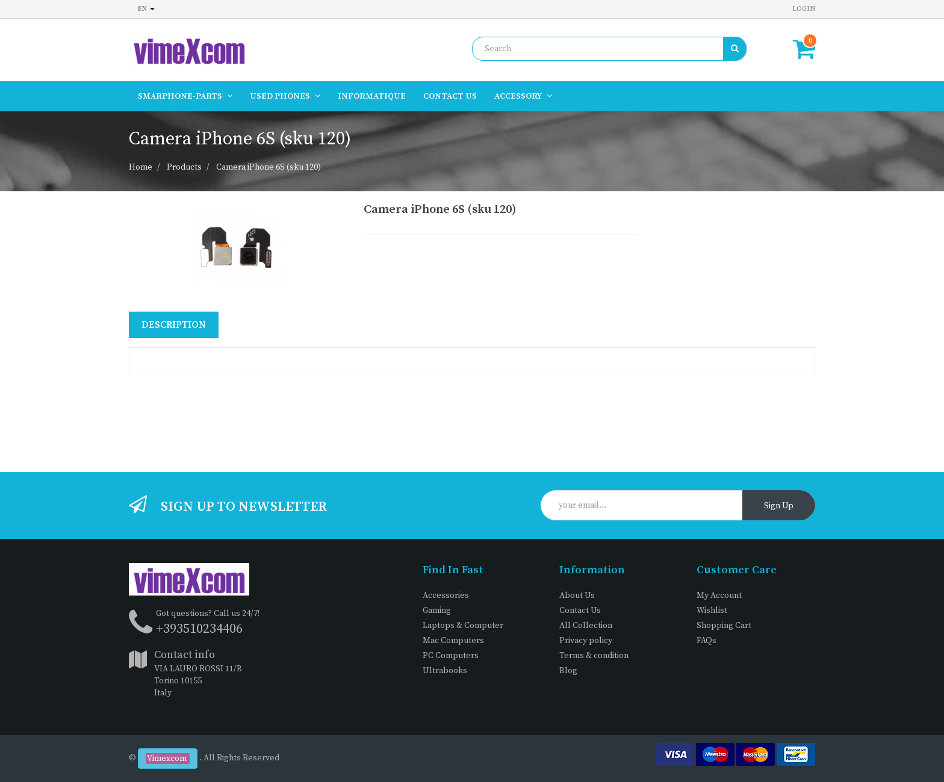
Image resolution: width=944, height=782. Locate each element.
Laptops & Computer (463, 625)
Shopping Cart (724, 625)
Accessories (446, 595)
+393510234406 (199, 629)
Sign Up (778, 505)
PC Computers (451, 655)
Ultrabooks (445, 670)
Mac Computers (453, 640)
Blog (568, 670)
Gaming (437, 610)
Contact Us (580, 610)
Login (803, 8)
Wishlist (712, 610)
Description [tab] (173, 325)
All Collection (585, 625)
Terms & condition (594, 655)
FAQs (706, 640)
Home (140, 167)
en (146, 8)
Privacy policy (585, 640)
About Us (577, 595)
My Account (719, 595)
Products (184, 167)
